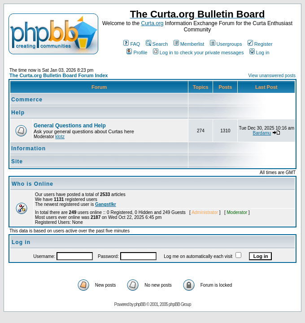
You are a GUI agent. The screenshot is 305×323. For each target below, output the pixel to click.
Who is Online (32, 184)
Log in (259, 52)
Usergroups (226, 44)
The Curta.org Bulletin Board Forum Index (58, 75)
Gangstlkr (105, 204)
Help (18, 112)
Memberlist (189, 44)
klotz (60, 136)
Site (17, 161)
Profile (136, 52)
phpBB (139, 304)
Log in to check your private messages (198, 52)
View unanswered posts (272, 75)
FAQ (131, 44)
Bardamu (262, 133)
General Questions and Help (70, 125)
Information (28, 148)
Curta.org (152, 23)
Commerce (27, 99)
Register (260, 44)
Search (157, 44)
